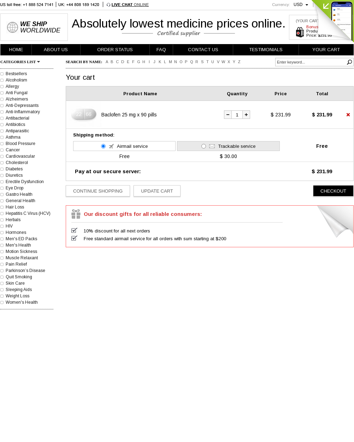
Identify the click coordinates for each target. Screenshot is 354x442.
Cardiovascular (20, 156)
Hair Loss (15, 207)
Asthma (13, 137)
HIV (9, 226)
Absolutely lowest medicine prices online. (178, 23)
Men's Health (18, 245)
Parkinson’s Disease (25, 270)
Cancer (13, 149)
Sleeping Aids (19, 289)
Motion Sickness (21, 251)
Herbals (13, 219)
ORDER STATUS (115, 49)
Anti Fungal (17, 92)
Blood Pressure (20, 143)
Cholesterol (17, 162)
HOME (16, 49)
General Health (20, 200)
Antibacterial (17, 118)
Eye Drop (14, 188)
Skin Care (15, 283)
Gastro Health (19, 194)
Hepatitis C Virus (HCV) (28, 213)
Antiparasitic (17, 130)
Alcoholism (16, 80)
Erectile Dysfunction (25, 181)
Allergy (12, 86)
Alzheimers (17, 99)
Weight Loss (17, 295)
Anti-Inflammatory (23, 111)
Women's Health (22, 302)
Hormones (16, 232)
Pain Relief (16, 264)
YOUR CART (326, 49)
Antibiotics (15, 124)
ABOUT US (56, 49)
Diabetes (14, 168)
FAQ (161, 49)
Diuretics (14, 175)
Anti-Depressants (22, 105)
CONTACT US (203, 49)
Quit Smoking (19, 276)
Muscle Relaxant (22, 257)
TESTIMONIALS (266, 49)
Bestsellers (16, 73)
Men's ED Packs (21, 238)
